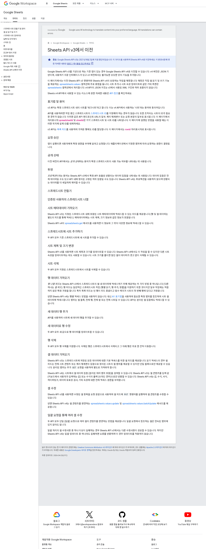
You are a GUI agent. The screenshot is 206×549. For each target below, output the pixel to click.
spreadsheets (55, 87)
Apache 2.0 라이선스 (154, 447)
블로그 (154, 544)
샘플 (34, 18)
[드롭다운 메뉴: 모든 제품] (84, 3)
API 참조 (114, 93)
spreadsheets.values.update (105, 403)
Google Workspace (61, 43)
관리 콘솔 (100, 544)
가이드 (91, 43)
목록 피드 (61, 129)
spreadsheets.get (74, 223)
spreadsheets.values (70, 84)
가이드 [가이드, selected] (15, 18)
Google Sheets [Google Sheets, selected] (60, 3)
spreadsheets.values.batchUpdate (139, 403)
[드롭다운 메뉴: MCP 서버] (117, 3)
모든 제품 (77, 3)
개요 (5, 18)
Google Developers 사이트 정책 (77, 450)
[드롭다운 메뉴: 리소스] (99, 3)
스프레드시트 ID (98, 113)
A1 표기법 (117, 296)
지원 (42, 18)
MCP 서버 (109, 3)
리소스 (93, 3)
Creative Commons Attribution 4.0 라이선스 (95, 447)
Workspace (22, 3)
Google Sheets (13, 12)
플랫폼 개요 (47, 544)
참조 (25, 18)
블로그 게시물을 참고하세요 (78, 64)
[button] (18, 22)
